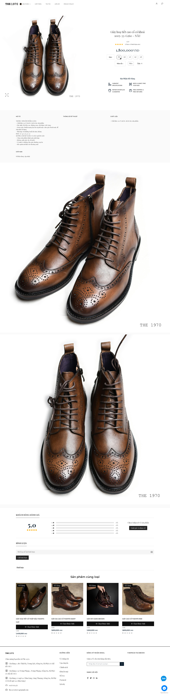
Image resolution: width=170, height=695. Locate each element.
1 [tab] (36, 97)
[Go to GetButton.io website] (164, 692)
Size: (110, 57)
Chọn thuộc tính (32, 627)
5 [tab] (48, 97)
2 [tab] (39, 97)
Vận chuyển (64, 663)
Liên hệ (57, 4)
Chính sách (64, 667)
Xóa (138, 63)
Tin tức (48, 4)
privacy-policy (69, 4)
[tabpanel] (42, 58)
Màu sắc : (120, 63)
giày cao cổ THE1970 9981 (132, 619)
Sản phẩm (26, 4)
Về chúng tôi (64, 659)
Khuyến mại (64, 671)
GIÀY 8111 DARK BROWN (95, 619)
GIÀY (127, 42)
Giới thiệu (38, 4)
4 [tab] (45, 97)
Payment (63, 680)
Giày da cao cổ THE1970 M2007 (63, 619)
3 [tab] (42, 97)
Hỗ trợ (62, 676)
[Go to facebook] (164, 688)
